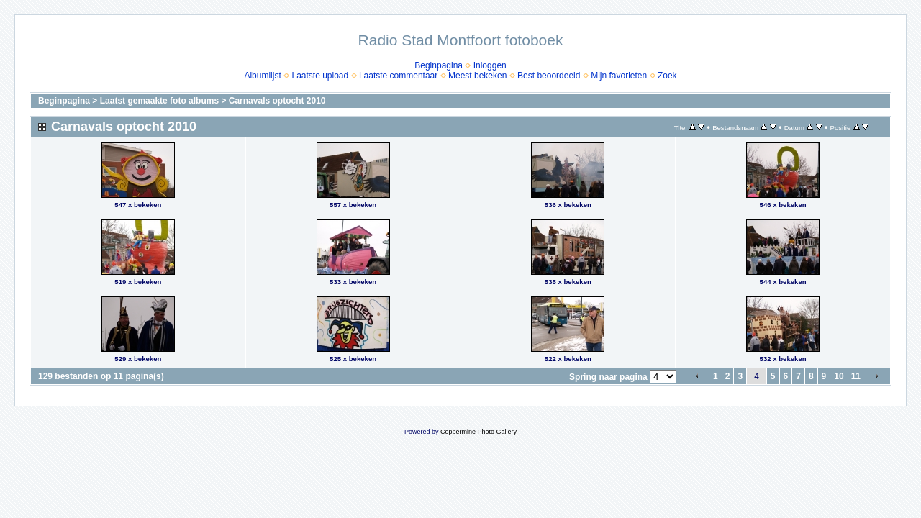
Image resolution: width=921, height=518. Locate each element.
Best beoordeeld (548, 76)
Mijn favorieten (619, 76)
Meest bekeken (477, 76)
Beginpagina (438, 65)
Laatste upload (319, 76)
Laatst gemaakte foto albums (159, 101)
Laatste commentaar (398, 76)
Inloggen (490, 65)
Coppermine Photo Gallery (478, 431)
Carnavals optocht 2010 (277, 101)
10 (838, 376)
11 (856, 376)
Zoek (667, 76)
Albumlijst (262, 76)
